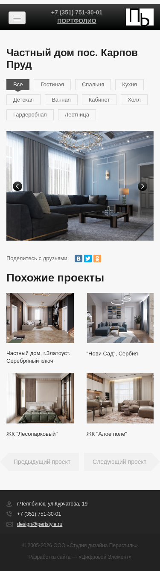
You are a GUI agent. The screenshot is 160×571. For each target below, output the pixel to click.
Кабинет (99, 100)
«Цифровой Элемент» (105, 557)
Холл (134, 100)
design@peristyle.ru (39, 524)
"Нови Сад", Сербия (112, 353)
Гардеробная (30, 114)
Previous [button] (17, 186)
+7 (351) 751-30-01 (76, 12)
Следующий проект (119, 461)
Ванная (61, 100)
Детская (23, 100)
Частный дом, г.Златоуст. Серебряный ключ (38, 357)
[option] (80, 186)
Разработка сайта (50, 557)
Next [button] (142, 186)
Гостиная (52, 84)
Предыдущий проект (42, 461)
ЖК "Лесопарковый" (32, 434)
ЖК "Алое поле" (107, 434)
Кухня (129, 84)
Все (18, 84)
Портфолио (76, 20)
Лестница (77, 114)
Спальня (93, 84)
